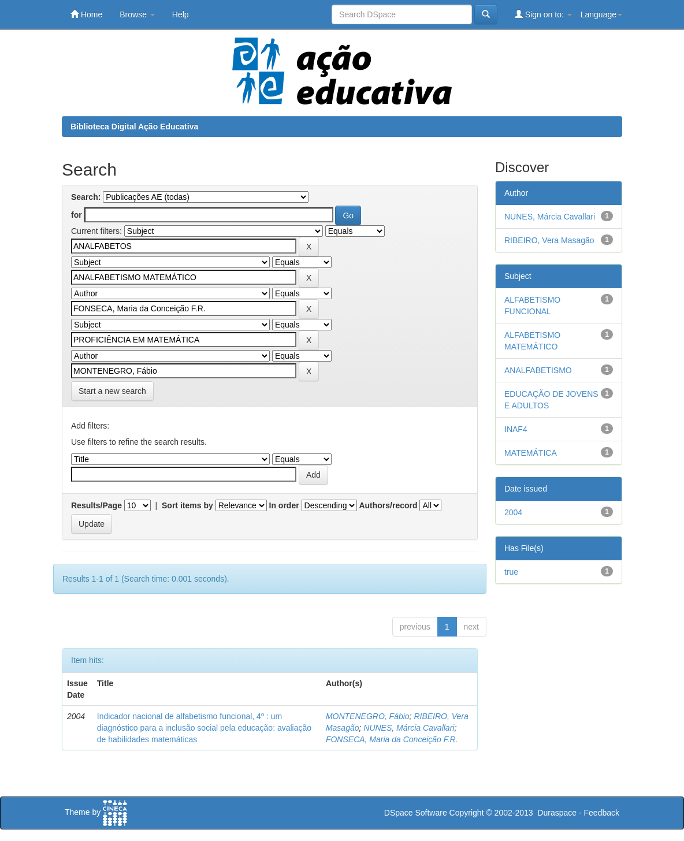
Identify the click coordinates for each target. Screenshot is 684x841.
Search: (86, 197)
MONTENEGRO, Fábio (368, 716)
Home (86, 14)
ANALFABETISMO (538, 370)
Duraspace (557, 812)
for (76, 214)
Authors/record (388, 505)
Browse (137, 14)
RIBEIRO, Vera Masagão (549, 240)
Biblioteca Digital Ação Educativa (134, 126)
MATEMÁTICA (530, 452)
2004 (513, 512)
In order (284, 505)
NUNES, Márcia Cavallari (408, 727)
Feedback (601, 812)
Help (180, 14)
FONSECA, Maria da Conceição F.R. (392, 739)
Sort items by (187, 505)
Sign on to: (543, 14)
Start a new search (112, 391)
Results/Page (96, 505)
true (511, 571)
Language (601, 14)
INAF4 (515, 429)
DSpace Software (415, 812)
